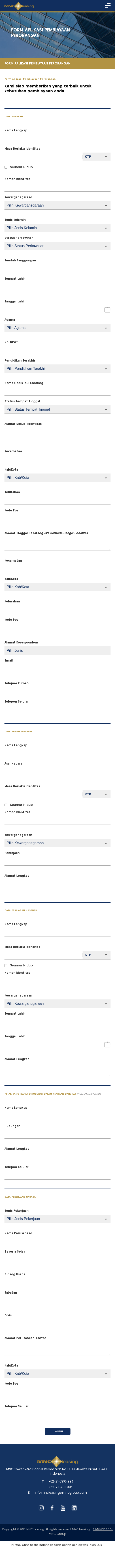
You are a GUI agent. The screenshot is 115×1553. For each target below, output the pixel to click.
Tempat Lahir (14, 278)
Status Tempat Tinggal (22, 401)
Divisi (8, 1315)
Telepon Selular (16, 701)
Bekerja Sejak (14, 1251)
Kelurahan (12, 492)
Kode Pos (11, 510)
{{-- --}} (57, 368)
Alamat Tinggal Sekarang (46, 533)
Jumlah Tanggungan (20, 260)
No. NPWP (11, 342)
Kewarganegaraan (18, 197)
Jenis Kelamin (15, 220)
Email (8, 660)
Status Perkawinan (19, 238)
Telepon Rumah (16, 683)
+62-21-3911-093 (60, 1487)
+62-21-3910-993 (61, 1481)
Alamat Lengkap (17, 876)
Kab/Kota (11, 469)
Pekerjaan (12, 853)
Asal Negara (13, 763)
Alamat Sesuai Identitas (23, 424)
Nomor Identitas (17, 179)
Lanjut (58, 1431)
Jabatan (10, 1292)
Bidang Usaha (14, 1274)
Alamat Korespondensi (21, 642)
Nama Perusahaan (18, 1233)
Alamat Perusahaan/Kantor (25, 1338)
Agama (9, 319)
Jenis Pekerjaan (16, 1211)
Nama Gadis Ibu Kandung (23, 383)
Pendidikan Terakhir (19, 360)
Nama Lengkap (15, 130)
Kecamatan (13, 451)
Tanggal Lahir (14, 301)
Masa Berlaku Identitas (22, 148)
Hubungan (12, 1126)
